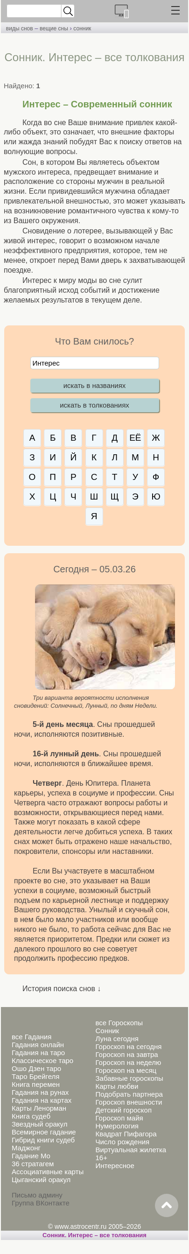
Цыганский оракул (41, 1180)
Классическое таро (42, 1060)
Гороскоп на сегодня (128, 1046)
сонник (82, 28)
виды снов (19, 28)
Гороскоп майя (119, 1118)
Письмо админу (37, 1195)
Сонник (107, 1031)
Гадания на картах (41, 1100)
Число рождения (122, 1142)
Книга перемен (36, 1084)
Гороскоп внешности (128, 1102)
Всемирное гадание (44, 1132)
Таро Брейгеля (35, 1076)
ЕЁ (135, 438)
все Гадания (31, 1037)
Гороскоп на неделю (128, 1062)
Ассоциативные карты (48, 1172)
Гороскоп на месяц (125, 1070)
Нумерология (116, 1126)
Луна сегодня (116, 1039)
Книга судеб (31, 1116)
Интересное (114, 1165)
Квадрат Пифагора (125, 1134)
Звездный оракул (39, 1124)
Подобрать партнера (128, 1094)
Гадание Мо (31, 1156)
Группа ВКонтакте (41, 1203)
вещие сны (54, 28)
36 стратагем (33, 1164)
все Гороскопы (118, 1023)
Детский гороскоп (123, 1110)
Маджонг (26, 1148)
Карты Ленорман (39, 1108)
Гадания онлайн (38, 1045)
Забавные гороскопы (129, 1078)
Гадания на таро (38, 1053)
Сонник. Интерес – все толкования (94, 1235)
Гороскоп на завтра (126, 1054)
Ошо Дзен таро (36, 1068)
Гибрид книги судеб (43, 1140)
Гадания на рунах (40, 1092)
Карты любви (116, 1086)
